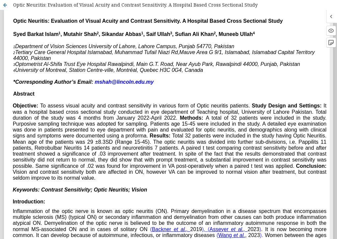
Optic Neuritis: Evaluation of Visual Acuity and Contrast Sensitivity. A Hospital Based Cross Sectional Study (135, 5)
